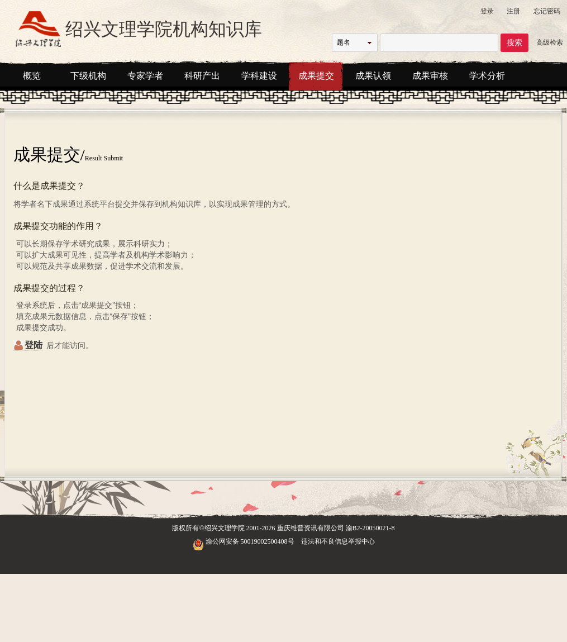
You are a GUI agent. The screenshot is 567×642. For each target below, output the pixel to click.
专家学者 (145, 75)
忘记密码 (546, 11)
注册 (513, 11)
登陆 (33, 345)
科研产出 (202, 75)
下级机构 (88, 75)
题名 (343, 42)
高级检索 (549, 42)
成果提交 (316, 75)
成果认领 (373, 75)
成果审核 (430, 75)
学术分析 (487, 75)
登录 (487, 11)
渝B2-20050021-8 (370, 528)
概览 (32, 75)
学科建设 (259, 75)
